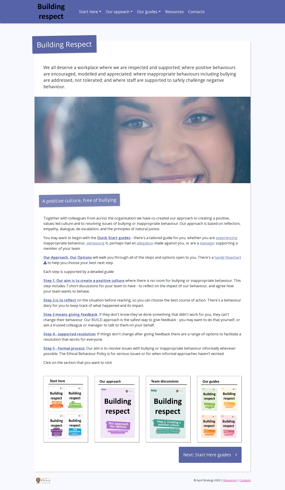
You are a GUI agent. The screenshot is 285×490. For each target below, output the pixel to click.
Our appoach (118, 11)
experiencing (226, 237)
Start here (88, 11)
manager (207, 243)
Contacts (196, 11)
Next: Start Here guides (207, 455)
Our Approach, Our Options (67, 257)
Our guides (147, 11)
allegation (145, 243)
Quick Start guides (113, 237)
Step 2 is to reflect (59, 300)
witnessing (96, 243)
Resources (174, 11)
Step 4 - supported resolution (69, 334)
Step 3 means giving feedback (70, 314)
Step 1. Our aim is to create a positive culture (83, 280)
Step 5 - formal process (64, 348)
